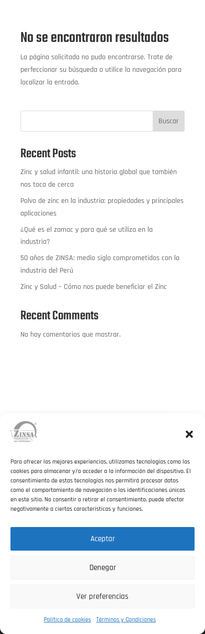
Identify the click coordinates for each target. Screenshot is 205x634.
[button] (189, 434)
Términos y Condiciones (126, 620)
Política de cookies (67, 620)
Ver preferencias (102, 596)
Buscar (168, 121)
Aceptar (102, 539)
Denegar (102, 568)
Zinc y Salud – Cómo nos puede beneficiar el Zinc (93, 287)
